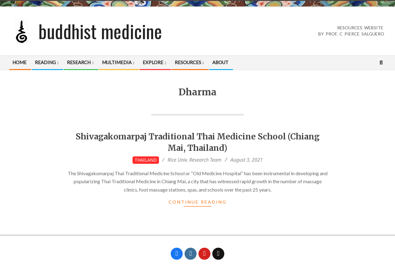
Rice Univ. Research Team (195, 159)
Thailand (146, 160)
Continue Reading (198, 202)
